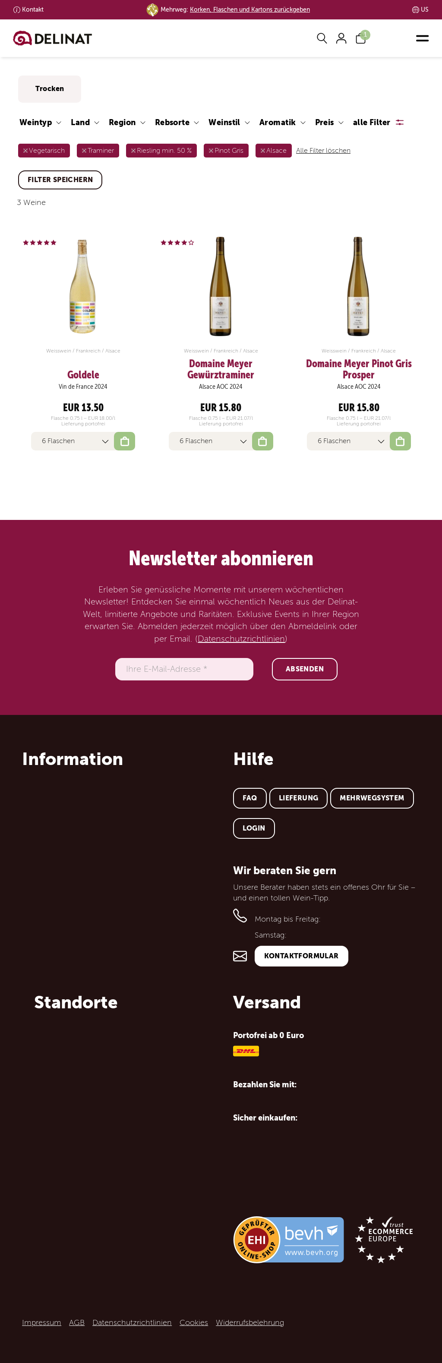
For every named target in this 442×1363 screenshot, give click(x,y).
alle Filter (372, 122)
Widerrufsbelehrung (250, 1322)
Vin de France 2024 (83, 386)
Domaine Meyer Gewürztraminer (220, 369)
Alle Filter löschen (323, 150)
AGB (77, 1322)
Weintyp (35, 122)
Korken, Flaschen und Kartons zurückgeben (250, 9)
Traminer (101, 150)
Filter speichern (60, 180)
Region (122, 122)
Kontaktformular (301, 956)
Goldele (83, 375)
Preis (324, 122)
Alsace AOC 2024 (221, 386)
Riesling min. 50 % (164, 150)
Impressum (41, 1322)
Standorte (76, 1002)
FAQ (250, 798)
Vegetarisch (47, 150)
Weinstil (224, 122)
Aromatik (277, 122)
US (425, 9)
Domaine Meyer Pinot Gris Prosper (359, 369)
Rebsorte (172, 122)
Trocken (49, 89)
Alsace (276, 150)
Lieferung (299, 798)
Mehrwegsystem (372, 798)
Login (254, 828)
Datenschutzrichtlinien (241, 639)
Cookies (194, 1322)
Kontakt (33, 9)
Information (72, 759)
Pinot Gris (229, 150)
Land (80, 122)
